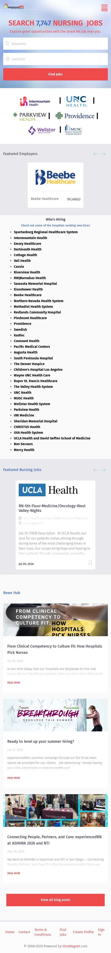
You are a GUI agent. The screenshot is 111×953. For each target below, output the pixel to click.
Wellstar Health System (32, 404)
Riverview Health (27, 272)
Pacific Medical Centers (32, 347)
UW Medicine (24, 415)
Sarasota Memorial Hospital (35, 284)
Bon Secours (23, 444)
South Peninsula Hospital (33, 358)
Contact (24, 932)
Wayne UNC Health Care (32, 375)
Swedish (20, 330)
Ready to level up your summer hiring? (40, 741)
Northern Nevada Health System (38, 301)
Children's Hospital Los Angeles (38, 370)
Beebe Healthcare (28, 295)
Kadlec (19, 335)
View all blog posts (55, 900)
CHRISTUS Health (27, 427)
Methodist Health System (33, 307)
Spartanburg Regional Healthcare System (46, 232)
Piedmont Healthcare (30, 318)
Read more (13, 682)
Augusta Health (25, 352)
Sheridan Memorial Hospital (35, 421)
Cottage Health (25, 255)
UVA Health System (28, 433)
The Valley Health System (33, 387)
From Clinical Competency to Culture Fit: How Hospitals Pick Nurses (54, 649)
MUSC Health (24, 398)
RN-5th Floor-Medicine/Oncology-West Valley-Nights (52, 508)
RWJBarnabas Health (30, 278)
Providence (22, 324)
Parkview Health (26, 410)
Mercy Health (24, 450)
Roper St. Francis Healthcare (35, 381)
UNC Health (22, 393)
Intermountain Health (30, 238)
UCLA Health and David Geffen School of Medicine (52, 438)
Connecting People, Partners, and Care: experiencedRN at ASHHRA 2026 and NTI (54, 840)
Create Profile (83, 932)
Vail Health (22, 261)
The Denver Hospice (29, 364)
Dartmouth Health (27, 249)
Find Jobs (55, 74)
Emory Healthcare (27, 244)
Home (9, 932)
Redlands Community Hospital (37, 312)
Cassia (19, 267)
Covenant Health (26, 341)
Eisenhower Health (28, 289)
